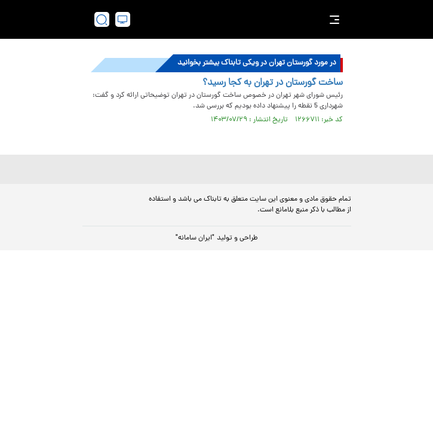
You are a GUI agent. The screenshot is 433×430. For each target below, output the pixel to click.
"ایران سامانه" (195, 238)
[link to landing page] (220, 19)
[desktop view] (122, 19)
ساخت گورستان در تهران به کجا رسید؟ (272, 83)
